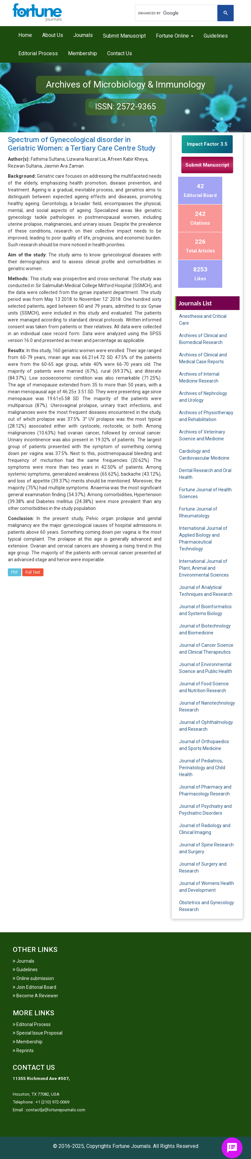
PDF (14, 572)
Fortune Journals (131, 1146)
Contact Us (119, 53)
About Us (52, 35)
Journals (83, 35)
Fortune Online (174, 36)
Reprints (23, 1050)
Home (25, 35)
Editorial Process (38, 53)
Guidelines (216, 36)
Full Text (32, 572)
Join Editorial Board (34, 987)
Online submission (33, 978)
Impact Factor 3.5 (207, 144)
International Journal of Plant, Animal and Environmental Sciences (204, 568)
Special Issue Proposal (37, 1033)
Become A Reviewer (35, 995)
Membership (82, 53)
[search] (176, 13)
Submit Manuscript (124, 36)
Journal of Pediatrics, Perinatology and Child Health (202, 767)
